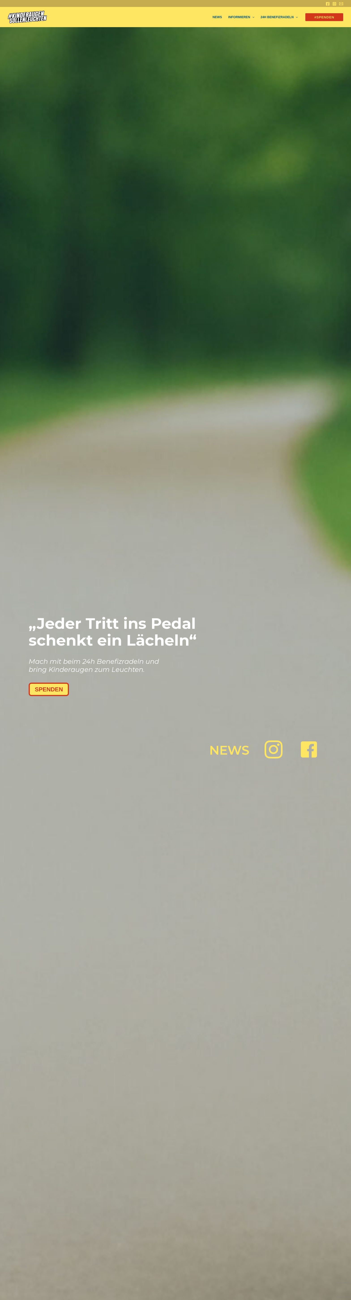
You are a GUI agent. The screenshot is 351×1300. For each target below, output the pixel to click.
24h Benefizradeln (279, 17)
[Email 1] (341, 4)
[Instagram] (334, 4)
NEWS (217, 17)
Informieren (241, 17)
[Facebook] (328, 4)
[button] (324, 17)
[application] (252, 17)
